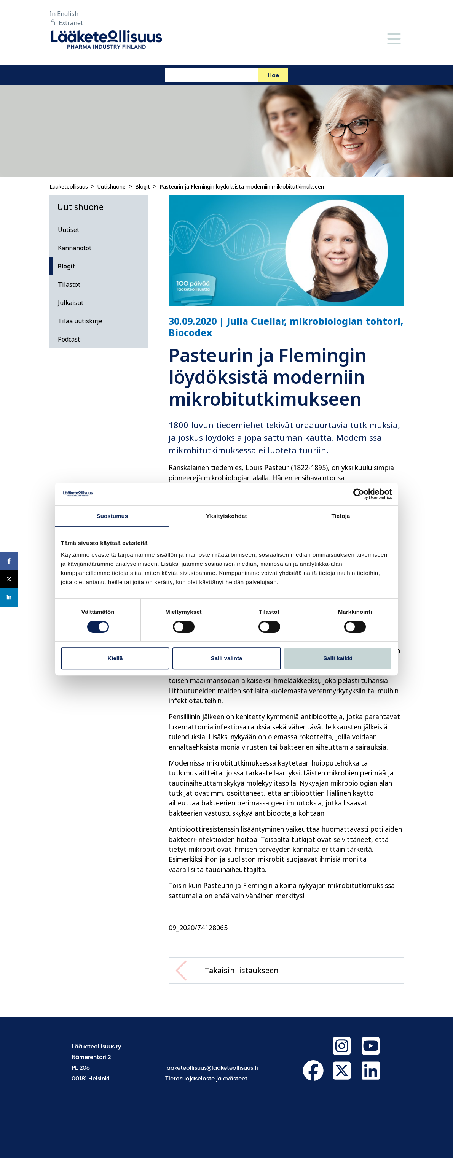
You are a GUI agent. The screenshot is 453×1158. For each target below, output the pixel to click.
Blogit (142, 186)
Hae (273, 76)
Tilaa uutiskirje (80, 321)
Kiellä (115, 658)
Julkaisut (70, 303)
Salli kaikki (338, 658)
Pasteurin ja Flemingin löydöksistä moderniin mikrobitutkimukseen (242, 186)
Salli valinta (226, 658)
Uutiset (68, 230)
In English (63, 14)
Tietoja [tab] (341, 516)
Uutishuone (111, 186)
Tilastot (69, 284)
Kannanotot (74, 248)
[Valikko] (394, 39)
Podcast (69, 339)
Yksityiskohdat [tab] (226, 516)
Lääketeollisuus (68, 186)
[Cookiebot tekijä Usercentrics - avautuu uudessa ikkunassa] (358, 494)
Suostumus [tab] (112, 516)
